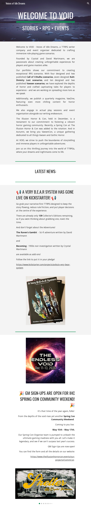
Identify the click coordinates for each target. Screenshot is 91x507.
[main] (45, 21)
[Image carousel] (45, 486)
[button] (3, 3)
